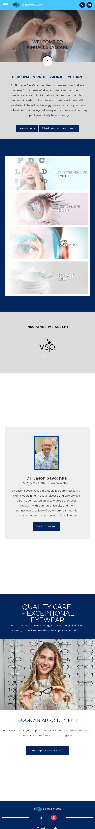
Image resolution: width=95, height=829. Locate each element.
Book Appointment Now (46, 750)
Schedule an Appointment (58, 128)
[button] (41, 355)
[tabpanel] (46, 483)
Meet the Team (45, 526)
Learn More (26, 128)
